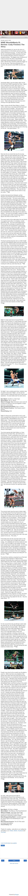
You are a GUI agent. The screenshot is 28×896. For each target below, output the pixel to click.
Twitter (11, 830)
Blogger (17, 894)
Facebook (20, 830)
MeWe (15, 830)
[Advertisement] (14, 16)
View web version (14, 863)
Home (14, 860)
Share (3, 845)
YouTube (3, 832)
